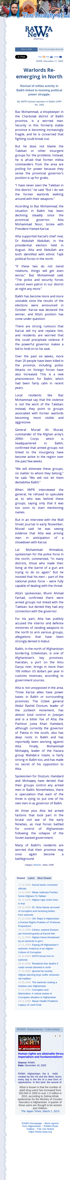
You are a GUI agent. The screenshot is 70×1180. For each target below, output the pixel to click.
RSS (40, 57)
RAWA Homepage (32, 1123)
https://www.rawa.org (40, 1131)
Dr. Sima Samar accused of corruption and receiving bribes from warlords (39, 911)
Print (47, 57)
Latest (31, 878)
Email (56, 57)
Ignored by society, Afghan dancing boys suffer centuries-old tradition (39, 975)
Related (21, 878)
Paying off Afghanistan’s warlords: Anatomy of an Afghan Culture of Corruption (38, 948)
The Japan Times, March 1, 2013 (40, 1111)
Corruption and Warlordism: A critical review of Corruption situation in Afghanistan (37, 993)
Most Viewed (44, 878)
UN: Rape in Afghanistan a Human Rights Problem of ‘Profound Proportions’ (39, 922)
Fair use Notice (45, 1129)
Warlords (37, 865)
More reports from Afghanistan (40, 1125)
